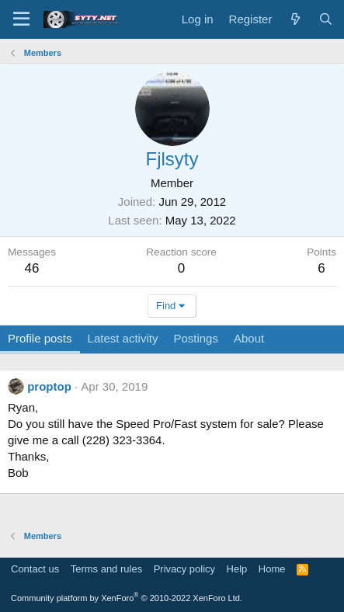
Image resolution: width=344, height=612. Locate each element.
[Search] (326, 19)
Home (272, 569)
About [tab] (249, 338)
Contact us (35, 569)
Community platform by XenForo (126, 598)
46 (32, 268)
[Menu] (21, 19)
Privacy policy (184, 569)
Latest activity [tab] (123, 338)
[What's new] (295, 19)
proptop (49, 386)
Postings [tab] (195, 338)
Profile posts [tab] (40, 338)
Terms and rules (106, 569)
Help (237, 569)
